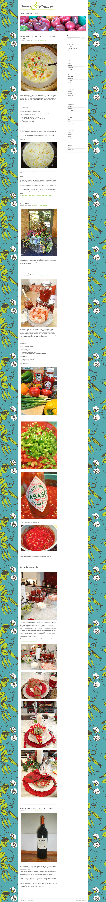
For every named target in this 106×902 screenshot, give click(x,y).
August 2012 (70, 136)
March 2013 (70, 121)
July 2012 (70, 138)
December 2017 (71, 65)
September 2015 (71, 78)
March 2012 (70, 147)
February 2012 (71, 149)
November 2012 (71, 130)
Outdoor (40, 205)
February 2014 (71, 99)
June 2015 (70, 80)
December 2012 (71, 128)
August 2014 (70, 95)
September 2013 (71, 108)
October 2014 (70, 93)
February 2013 (71, 123)
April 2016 (70, 74)
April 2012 (70, 145)
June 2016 (70, 71)
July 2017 (70, 69)
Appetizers (36, 275)
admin (33, 40)
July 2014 (70, 97)
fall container (24, 204)
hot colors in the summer (72, 55)
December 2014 (71, 89)
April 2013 (70, 119)
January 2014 (70, 102)
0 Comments (43, 40)
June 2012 (70, 140)
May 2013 (70, 117)
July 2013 (70, 112)
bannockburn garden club (29, 567)
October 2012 (70, 132)
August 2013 (70, 110)
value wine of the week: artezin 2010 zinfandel (36, 808)
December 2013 (71, 104)
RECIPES (36, 40)
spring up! (70, 46)
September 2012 (71, 134)
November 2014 (71, 91)
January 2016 (70, 76)
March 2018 (70, 63)
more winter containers (72, 48)
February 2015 (71, 87)
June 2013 (70, 115)
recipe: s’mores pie (71, 52)
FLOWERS (37, 205)
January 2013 (70, 125)
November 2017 (71, 67)
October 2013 (70, 106)
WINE (35, 810)
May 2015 (70, 82)
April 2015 (70, 84)
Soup (40, 40)
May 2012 (70, 143)
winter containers (71, 50)
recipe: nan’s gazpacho (28, 274)
